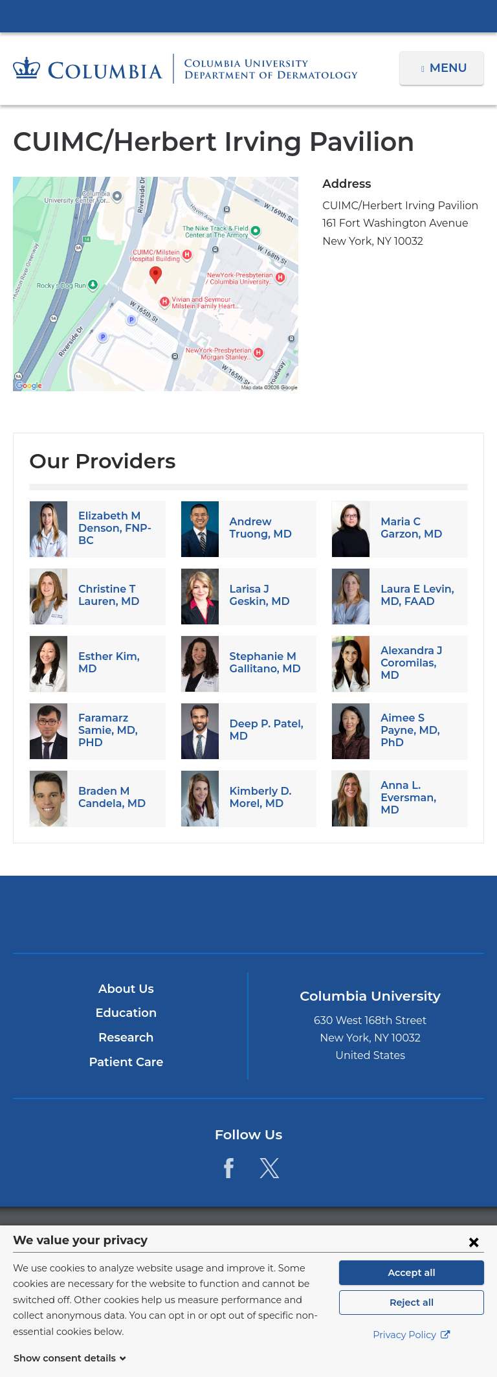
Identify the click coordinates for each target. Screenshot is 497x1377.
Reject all (411, 1318)
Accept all (412, 1288)
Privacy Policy (411, 1351)
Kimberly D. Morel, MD (258, 797)
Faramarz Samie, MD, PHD (105, 730)
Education (126, 1013)
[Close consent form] (473, 1257)
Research (126, 1037)
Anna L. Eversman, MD (416, 797)
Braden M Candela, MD (109, 797)
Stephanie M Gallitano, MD (263, 662)
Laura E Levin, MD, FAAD (416, 595)
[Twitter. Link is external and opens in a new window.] (269, 1167)
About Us (126, 989)
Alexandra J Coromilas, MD (417, 662)
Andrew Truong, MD (258, 528)
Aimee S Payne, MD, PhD (408, 730)
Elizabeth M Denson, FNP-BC (112, 528)
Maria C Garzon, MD (409, 528)
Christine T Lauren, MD (106, 595)
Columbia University (275, 1232)
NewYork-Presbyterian (248, 920)
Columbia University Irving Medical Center (248, 15)
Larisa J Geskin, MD (258, 595)
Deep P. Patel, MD (263, 730)
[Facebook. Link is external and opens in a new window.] (228, 1167)
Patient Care (126, 1062)
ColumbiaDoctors (402, 914)
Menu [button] (450, 68)
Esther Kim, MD (116, 662)
